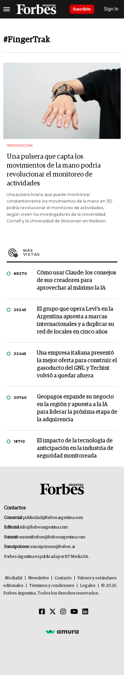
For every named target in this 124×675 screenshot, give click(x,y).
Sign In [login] (111, 9)
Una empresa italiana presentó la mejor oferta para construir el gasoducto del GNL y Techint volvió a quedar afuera (77, 364)
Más (70, 252)
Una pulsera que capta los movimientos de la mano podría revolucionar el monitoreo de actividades (54, 170)
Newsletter (38, 578)
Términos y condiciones (51, 586)
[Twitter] (52, 612)
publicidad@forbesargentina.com (53, 518)
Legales (88, 586)
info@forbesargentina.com (44, 527)
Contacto (63, 578)
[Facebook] (42, 612)
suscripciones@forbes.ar (52, 547)
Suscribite (82, 9)
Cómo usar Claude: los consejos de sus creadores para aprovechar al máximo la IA (76, 280)
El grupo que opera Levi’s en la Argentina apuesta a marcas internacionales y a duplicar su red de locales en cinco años (75, 320)
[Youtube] (74, 612)
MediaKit (13, 578)
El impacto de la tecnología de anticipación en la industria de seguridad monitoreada (75, 448)
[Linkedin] (85, 612)
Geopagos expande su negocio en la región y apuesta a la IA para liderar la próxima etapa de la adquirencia (77, 408)
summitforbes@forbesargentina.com (52, 537)
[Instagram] (63, 612)
